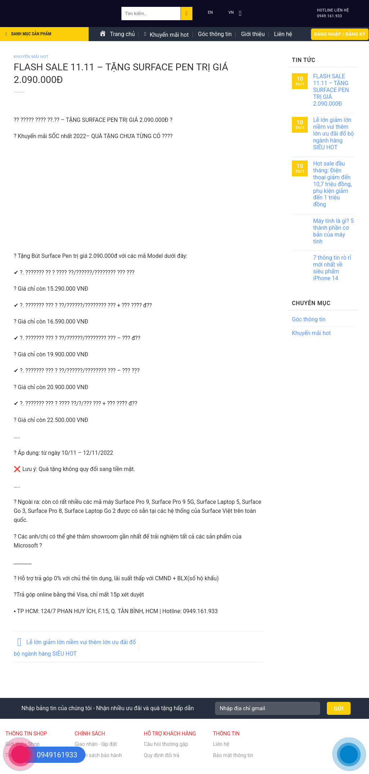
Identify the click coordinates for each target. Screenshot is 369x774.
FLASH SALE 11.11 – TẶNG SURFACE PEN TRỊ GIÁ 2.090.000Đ (331, 90)
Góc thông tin (215, 34)
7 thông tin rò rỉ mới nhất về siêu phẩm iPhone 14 (332, 268)
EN (205, 12)
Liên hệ (283, 34)
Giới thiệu (253, 34)
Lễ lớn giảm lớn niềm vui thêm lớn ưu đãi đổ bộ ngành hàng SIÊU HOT (333, 133)
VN (226, 12)
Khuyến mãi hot (166, 34)
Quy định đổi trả (161, 755)
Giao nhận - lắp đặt (96, 744)
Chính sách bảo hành (98, 755)
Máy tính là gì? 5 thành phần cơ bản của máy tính (333, 231)
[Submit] (186, 13)
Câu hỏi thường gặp (166, 744)
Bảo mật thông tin (233, 755)
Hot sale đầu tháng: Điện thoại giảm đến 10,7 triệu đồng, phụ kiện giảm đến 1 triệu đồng (332, 184)
